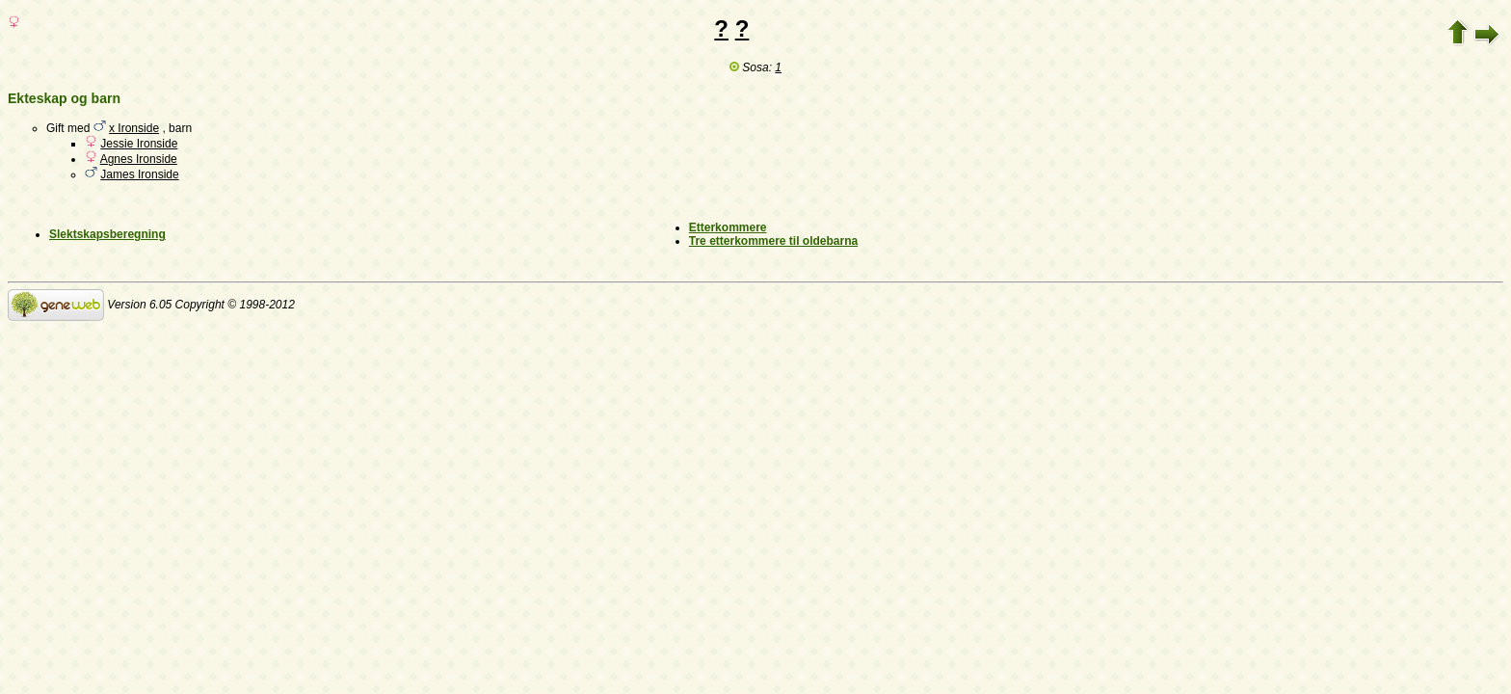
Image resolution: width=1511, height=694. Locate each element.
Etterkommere (728, 227)
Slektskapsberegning (107, 234)
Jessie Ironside (138, 143)
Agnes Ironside (138, 159)
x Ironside (134, 128)
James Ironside (139, 174)
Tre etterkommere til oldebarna (773, 241)
